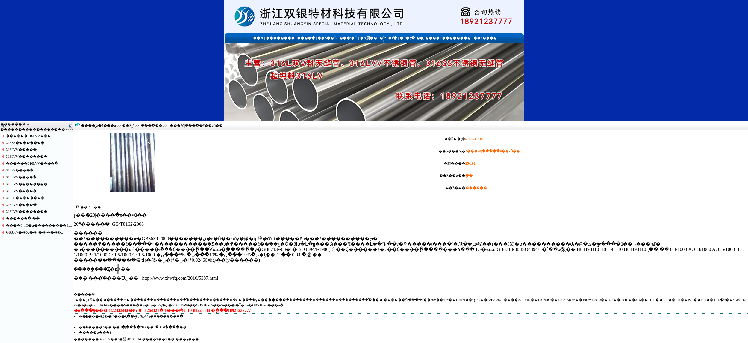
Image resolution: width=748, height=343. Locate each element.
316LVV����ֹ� (21, 150)
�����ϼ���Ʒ (95, 332)
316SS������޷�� (25, 143)
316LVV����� (21, 191)
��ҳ (111, 126)
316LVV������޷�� (26, 156)
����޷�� (151, 126)
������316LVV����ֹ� (32, 163)
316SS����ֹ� (19, 170)
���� (58, 129)
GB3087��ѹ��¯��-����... (35, 232)
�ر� (187, 339)
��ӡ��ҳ (158, 339)
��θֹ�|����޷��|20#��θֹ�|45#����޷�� (150, 327)
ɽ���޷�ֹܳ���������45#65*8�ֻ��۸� (148, 316)
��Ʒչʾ (128, 126)
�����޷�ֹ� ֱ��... (24, 218)
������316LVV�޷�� (28, 136)
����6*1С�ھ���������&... (39, 225)
